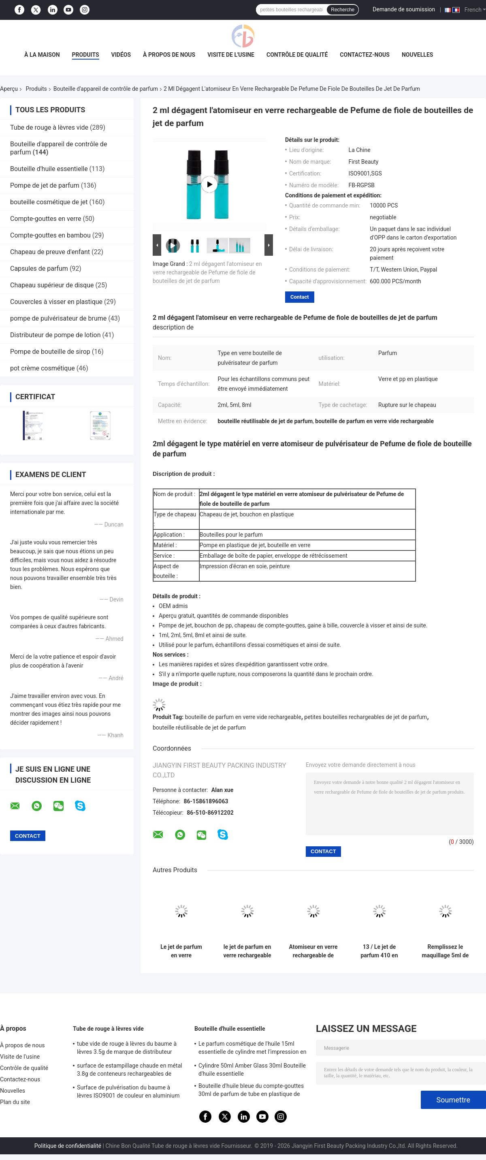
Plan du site (15, 1102)
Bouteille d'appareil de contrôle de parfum (105, 89)
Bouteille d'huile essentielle (49, 169)
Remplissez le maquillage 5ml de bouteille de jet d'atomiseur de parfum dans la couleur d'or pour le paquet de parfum (445, 951)
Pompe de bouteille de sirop (50, 351)
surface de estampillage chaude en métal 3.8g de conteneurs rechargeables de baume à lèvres (129, 1070)
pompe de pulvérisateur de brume (58, 318)
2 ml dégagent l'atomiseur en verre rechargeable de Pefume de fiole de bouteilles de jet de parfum (207, 272)
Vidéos (121, 54)
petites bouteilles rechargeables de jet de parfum (365, 717)
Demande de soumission (404, 9)
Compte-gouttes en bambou (50, 235)
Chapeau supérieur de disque (52, 285)
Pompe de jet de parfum (44, 185)
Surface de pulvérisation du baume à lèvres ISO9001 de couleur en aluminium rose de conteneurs (128, 1092)
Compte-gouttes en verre (45, 219)
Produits (85, 54)
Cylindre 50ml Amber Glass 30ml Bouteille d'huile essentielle (252, 1069)
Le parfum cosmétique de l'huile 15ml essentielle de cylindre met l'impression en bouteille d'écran (252, 1048)
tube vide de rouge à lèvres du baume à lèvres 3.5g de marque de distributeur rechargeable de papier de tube (127, 1048)
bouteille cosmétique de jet (49, 202)
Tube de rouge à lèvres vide (49, 127)
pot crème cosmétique (42, 368)
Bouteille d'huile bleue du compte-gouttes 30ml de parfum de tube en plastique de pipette (251, 1091)
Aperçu (9, 89)
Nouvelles (417, 54)
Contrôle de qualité (297, 54)
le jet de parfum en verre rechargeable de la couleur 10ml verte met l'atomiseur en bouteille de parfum (247, 951)
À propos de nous (169, 54)
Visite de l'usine (230, 54)
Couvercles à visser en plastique (56, 302)
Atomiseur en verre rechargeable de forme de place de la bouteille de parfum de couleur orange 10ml (313, 951)
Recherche (342, 10)
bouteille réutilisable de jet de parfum (199, 727)
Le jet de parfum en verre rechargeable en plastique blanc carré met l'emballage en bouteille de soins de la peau (181, 951)
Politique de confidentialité (67, 1146)
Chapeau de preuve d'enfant (50, 252)
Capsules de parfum (39, 268)
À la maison (42, 54)
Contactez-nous (365, 54)
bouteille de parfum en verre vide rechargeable (243, 717)
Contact (299, 297)
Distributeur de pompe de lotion (55, 335)
